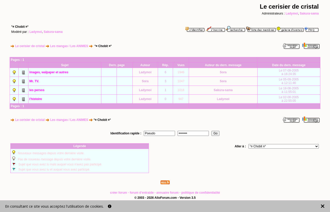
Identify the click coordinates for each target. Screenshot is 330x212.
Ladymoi (292, 13)
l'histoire (35, 99)
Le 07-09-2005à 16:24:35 (289, 72)
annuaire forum (167, 192)
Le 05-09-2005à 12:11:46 (289, 81)
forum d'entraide (142, 192)
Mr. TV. (34, 81)
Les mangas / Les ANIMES (69, 46)
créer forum (118, 192)
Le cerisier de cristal (30, 46)
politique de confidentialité (200, 192)
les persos (36, 90)
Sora (223, 72)
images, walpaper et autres (48, 72)
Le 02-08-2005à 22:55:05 (289, 99)
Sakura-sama (309, 13)
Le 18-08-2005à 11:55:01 (289, 90)
